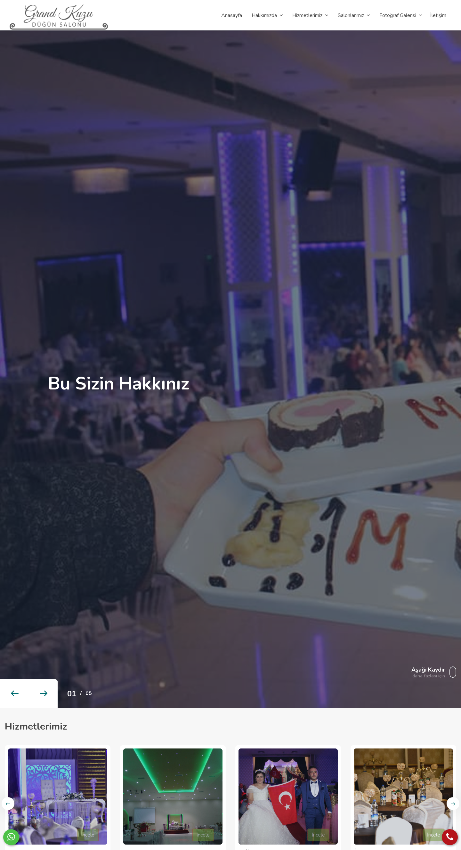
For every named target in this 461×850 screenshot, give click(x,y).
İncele (87, 834)
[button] (14, 693)
